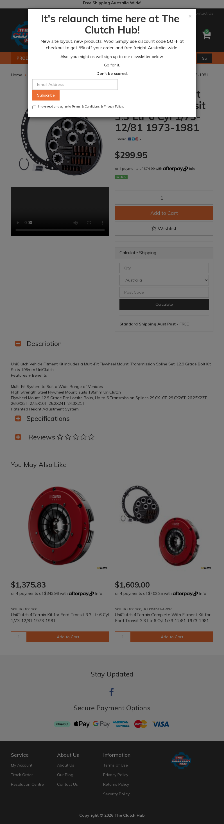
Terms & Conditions (86, 106)
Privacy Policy (113, 106)
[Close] (190, 16)
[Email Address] (75, 84)
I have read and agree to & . (78, 106)
